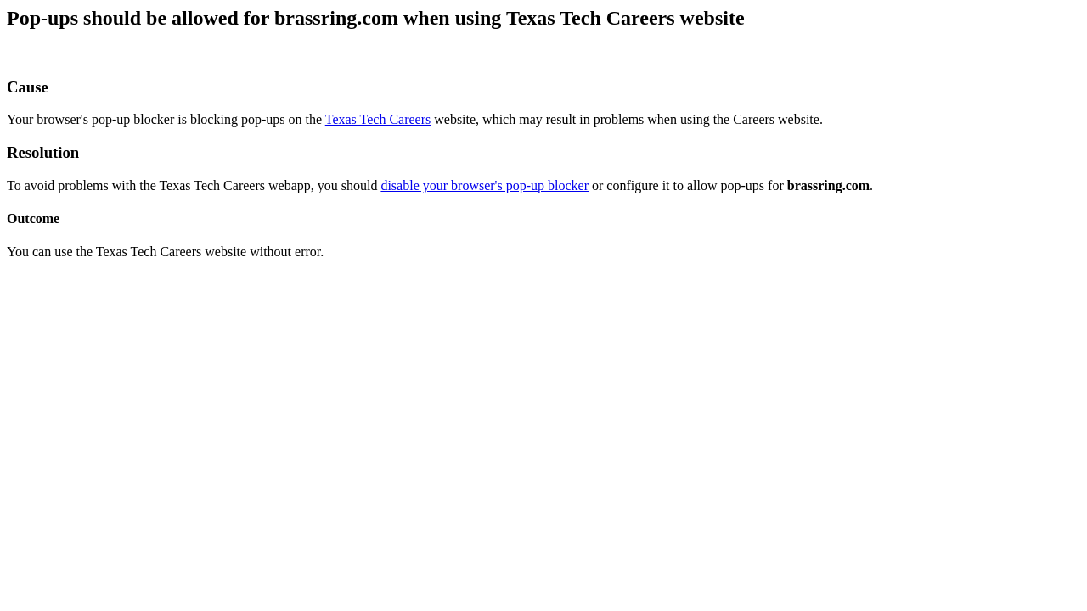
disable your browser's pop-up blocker (484, 185)
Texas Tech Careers (378, 119)
